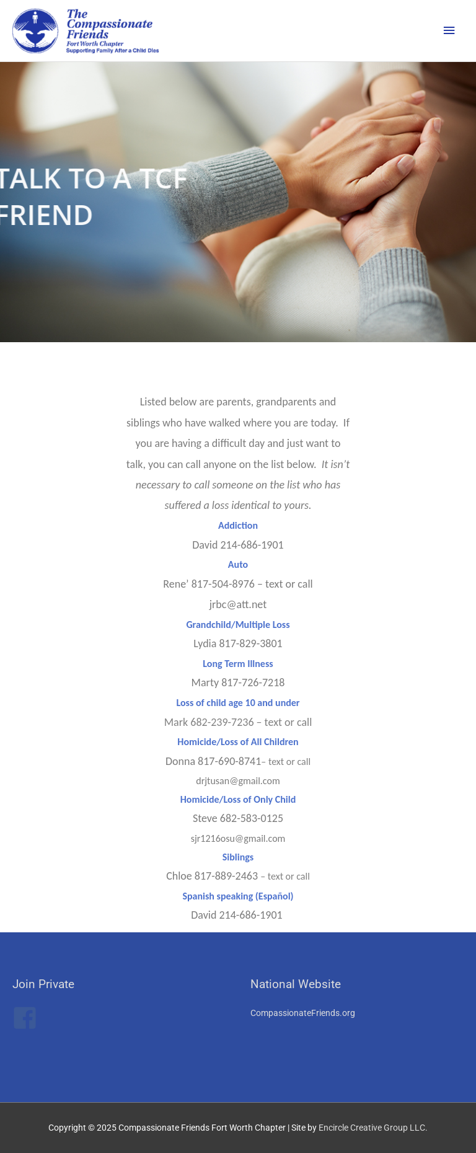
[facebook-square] (28, 1017)
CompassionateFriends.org (302, 1013)
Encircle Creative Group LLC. (373, 1128)
